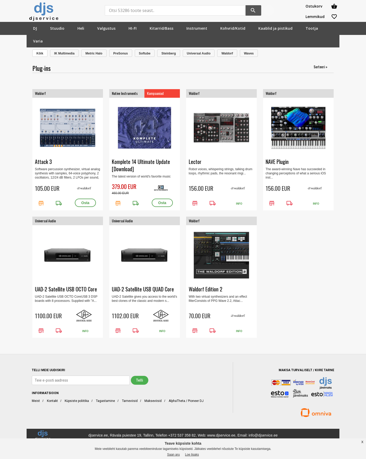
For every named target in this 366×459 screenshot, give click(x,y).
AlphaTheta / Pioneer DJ (186, 401)
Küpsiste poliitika (77, 401)
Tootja (312, 28)
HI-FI (133, 28)
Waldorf (227, 53)
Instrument (196, 28)
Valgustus (106, 28)
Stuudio (57, 28)
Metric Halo (94, 53)
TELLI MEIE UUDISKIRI (48, 370)
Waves (249, 53)
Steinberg (168, 53)
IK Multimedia (64, 53)
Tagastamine (105, 401)
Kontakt (52, 401)
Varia (38, 41)
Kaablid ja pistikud (275, 28)
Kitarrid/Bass (161, 28)
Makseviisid (153, 401)
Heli (80, 28)
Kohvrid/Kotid (232, 28)
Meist (36, 401)
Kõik (39, 53)
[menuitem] (35, 28)
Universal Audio (199, 53)
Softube (145, 53)
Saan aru (173, 454)
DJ (35, 28)
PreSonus (120, 53)
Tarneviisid (130, 401)
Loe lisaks (192, 454)
